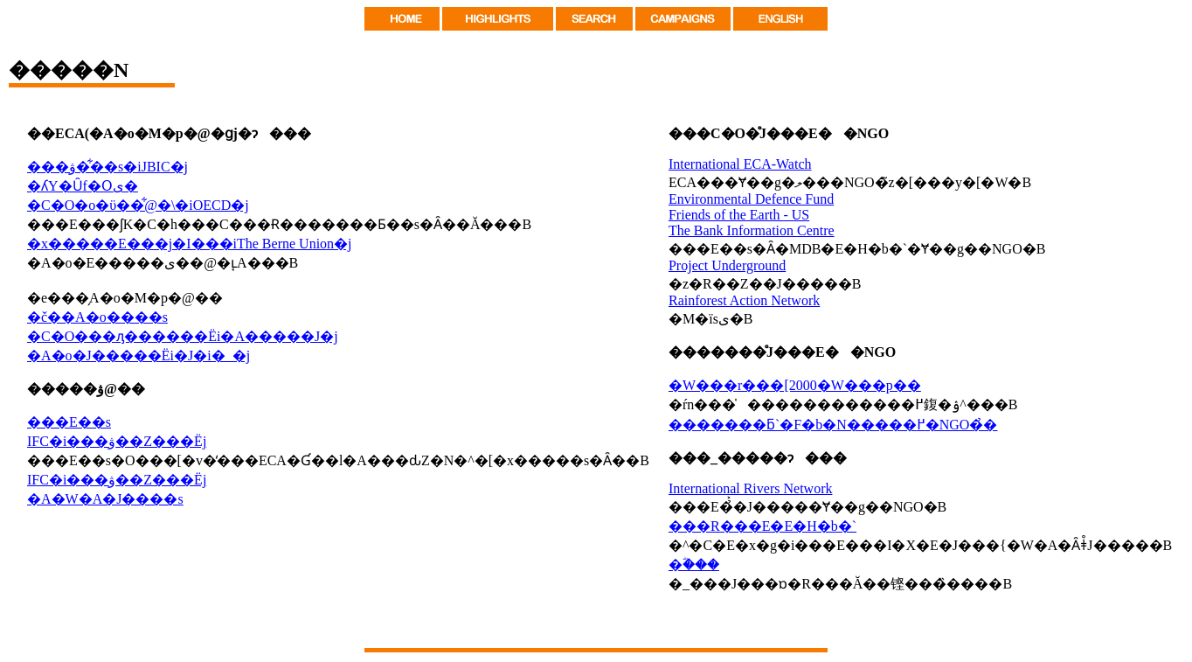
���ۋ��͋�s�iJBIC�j (107, 166)
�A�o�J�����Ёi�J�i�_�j (138, 355)
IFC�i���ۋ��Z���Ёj (116, 441)
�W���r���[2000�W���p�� (795, 385)
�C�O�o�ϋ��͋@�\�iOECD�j (138, 205)
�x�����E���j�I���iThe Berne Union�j (189, 243)
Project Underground (727, 265)
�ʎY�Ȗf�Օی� (82, 185)
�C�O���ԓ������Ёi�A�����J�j (182, 336)
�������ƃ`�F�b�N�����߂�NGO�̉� (833, 424)
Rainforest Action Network (744, 300)
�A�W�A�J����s (105, 498)
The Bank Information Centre (752, 230)
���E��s (69, 422)
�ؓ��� (694, 564)
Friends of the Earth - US (739, 214)
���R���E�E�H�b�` (762, 526)
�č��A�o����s (97, 317)
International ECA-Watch (740, 164)
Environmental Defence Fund (751, 199)
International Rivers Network (751, 488)
